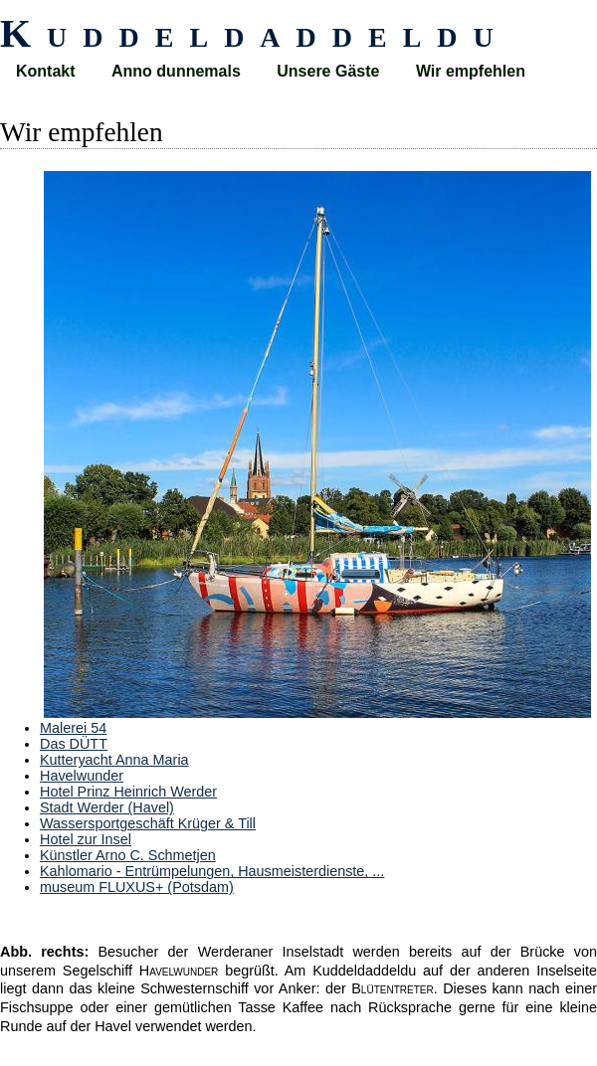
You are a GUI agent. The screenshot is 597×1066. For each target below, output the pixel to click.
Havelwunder (81, 776)
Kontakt (46, 71)
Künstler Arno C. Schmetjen (128, 855)
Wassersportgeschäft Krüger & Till (148, 823)
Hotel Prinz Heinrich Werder (128, 792)
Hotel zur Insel (85, 839)
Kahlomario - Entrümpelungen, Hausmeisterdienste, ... (212, 871)
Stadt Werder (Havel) (107, 807)
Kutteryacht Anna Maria (114, 760)
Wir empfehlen (470, 71)
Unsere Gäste (328, 71)
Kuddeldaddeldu (254, 33)
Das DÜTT (73, 744)
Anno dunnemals (176, 71)
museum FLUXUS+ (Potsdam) (137, 887)
